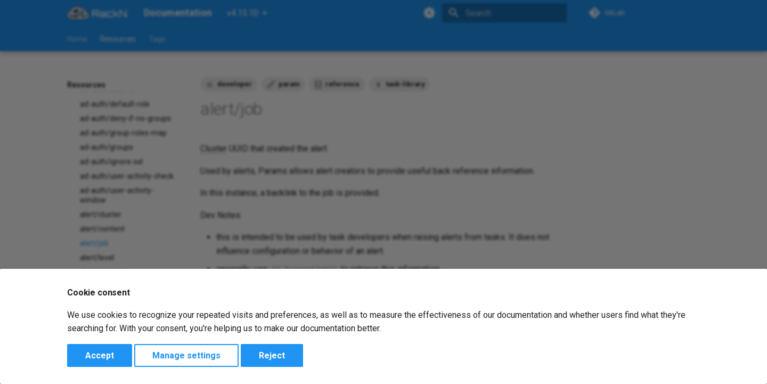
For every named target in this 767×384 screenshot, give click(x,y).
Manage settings (186, 355)
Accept (99, 355)
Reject (272, 355)
